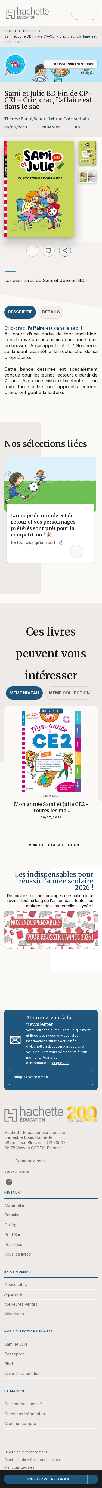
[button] (71, 64)
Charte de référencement (25, 1452)
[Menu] (85, 13)
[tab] (20, 312)
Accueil (10, 31)
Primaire (30, 31)
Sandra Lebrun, (49, 118)
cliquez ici (60, 1063)
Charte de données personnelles (32, 1460)
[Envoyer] (86, 1077)
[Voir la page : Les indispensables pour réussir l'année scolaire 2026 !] (51, 912)
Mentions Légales (19, 1467)
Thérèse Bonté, (19, 118)
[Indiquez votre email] (44, 1077)
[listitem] (9, 1182)
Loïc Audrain (76, 118)
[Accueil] (27, 13)
